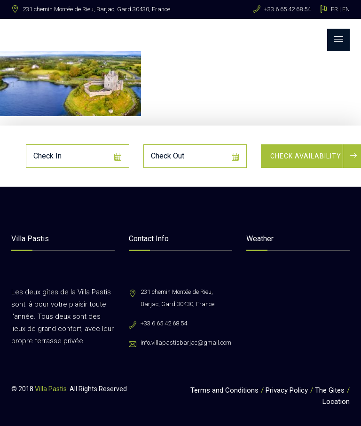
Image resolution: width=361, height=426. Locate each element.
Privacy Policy (287, 390)
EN (346, 9)
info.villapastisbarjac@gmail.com (186, 342)
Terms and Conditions (224, 390)
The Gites (330, 390)
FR (334, 9)
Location (336, 401)
